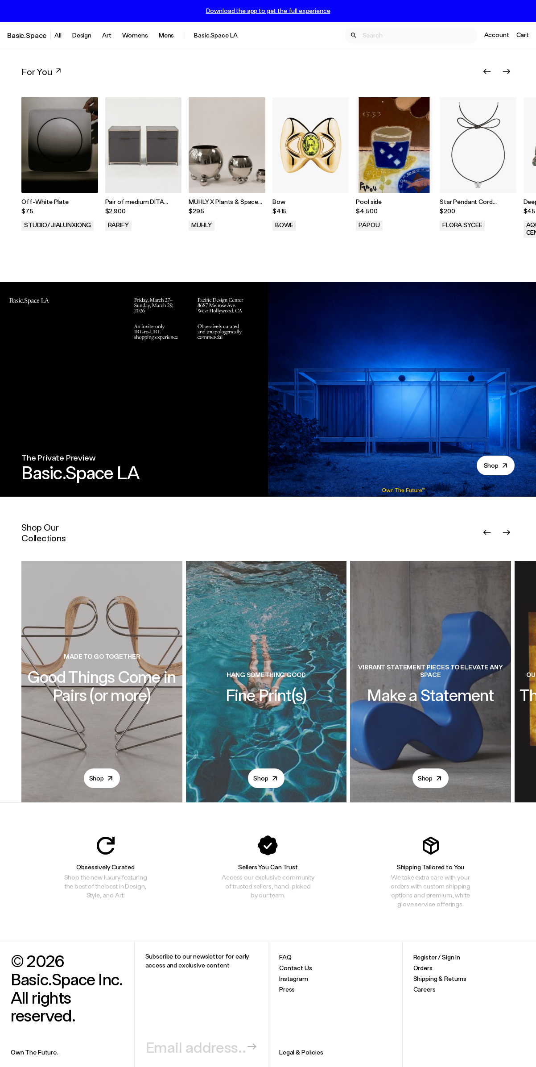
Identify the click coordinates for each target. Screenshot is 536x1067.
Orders (423, 968)
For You (42, 71)
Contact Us (295, 968)
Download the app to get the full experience (268, 10)
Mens (166, 35)
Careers (424, 989)
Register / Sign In (436, 957)
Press (287, 989)
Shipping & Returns (439, 978)
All (58, 35)
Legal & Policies (301, 1052)
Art (106, 35)
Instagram (293, 978)
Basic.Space (27, 35)
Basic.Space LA (216, 35)
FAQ (285, 957)
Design (81, 35)
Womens (135, 35)
